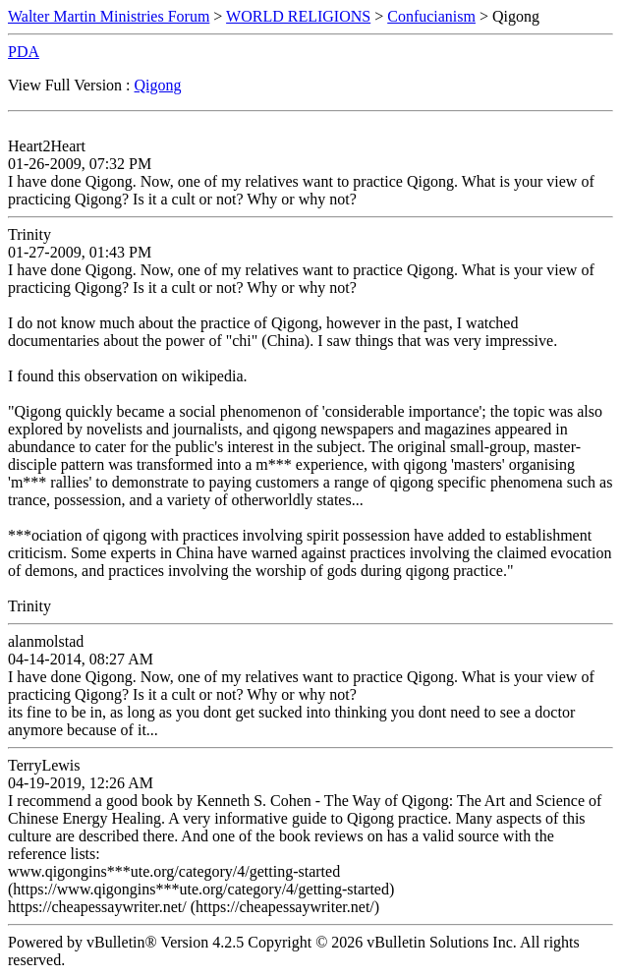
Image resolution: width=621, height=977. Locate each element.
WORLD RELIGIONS (298, 16)
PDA (23, 51)
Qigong (158, 85)
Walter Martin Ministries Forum (108, 16)
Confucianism (431, 16)
